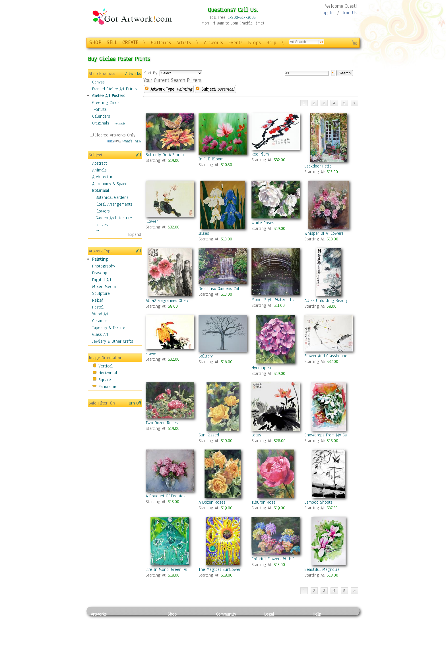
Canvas (98, 82)
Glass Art (100, 334)
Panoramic (107, 386)
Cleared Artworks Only (114, 135)
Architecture (103, 177)
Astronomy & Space (109, 184)
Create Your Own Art (186, 659)
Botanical (100, 190)
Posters (174, 633)
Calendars (101, 116)
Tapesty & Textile (143, 646)
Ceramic (99, 321)
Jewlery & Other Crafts (112, 341)
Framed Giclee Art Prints (114, 89)
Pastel (98, 307)
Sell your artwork (232, 646)
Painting (100, 259)
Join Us (350, 12)
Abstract (99, 163)
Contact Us (322, 620)
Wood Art (100, 314)
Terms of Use (276, 627)
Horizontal (107, 373)
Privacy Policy (277, 620)
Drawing (100, 273)
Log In (327, 12)
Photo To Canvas (182, 620)
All (138, 155)
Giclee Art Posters (108, 96)
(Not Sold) (119, 123)
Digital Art (102, 280)
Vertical (105, 366)
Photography (103, 266)
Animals (99, 170)
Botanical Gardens (112, 197)
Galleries (161, 42)
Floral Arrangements (114, 204)
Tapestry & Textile (108, 327)
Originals (100, 123)
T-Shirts (99, 109)
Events (235, 42)
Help (271, 42)
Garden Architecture (114, 218)
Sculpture (101, 293)
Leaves (102, 225)
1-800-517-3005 (242, 17)
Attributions (273, 633)
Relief (97, 300)
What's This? (124, 141)
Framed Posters (181, 627)
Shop (172, 614)
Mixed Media (104, 286)
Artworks (213, 42)
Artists (183, 42)
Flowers (103, 211)
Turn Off (134, 403)
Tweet (318, 659)
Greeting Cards (105, 102)
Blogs (254, 42)
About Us (321, 633)
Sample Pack (324, 627)
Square (104, 380)
